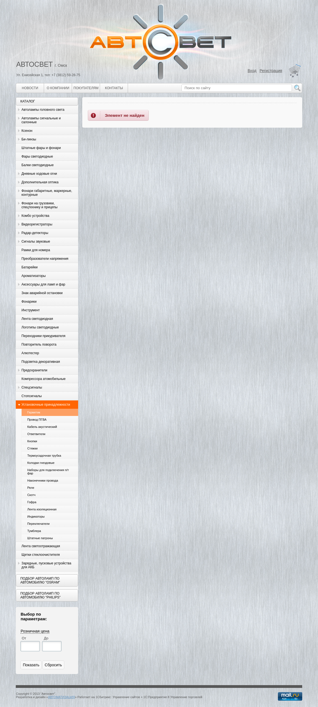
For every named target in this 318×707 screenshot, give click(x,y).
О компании (58, 88)
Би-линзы (28, 139)
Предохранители (34, 370)
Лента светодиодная (37, 319)
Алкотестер (30, 353)
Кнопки (32, 441)
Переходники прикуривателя (43, 336)
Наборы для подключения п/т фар (48, 471)
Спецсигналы (31, 387)
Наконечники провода (42, 480)
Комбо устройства (35, 216)
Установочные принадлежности (45, 405)
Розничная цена (34, 631)
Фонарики (28, 302)
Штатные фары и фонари (41, 148)
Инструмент (30, 310)
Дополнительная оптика (39, 182)
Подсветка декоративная (40, 362)
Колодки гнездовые (40, 462)
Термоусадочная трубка (44, 455)
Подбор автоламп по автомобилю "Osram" (40, 580)
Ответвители (36, 434)
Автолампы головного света (42, 110)
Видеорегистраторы (36, 224)
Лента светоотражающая (40, 546)
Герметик (33, 412)
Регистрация (271, 70)
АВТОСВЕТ (34, 64)
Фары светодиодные (37, 156)
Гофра (31, 502)
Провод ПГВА (36, 419)
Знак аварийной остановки (41, 293)
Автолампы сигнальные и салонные (41, 120)
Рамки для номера (35, 250)
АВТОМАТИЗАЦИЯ (61, 697)
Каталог (27, 101)
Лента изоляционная (42, 509)
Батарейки (29, 267)
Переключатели (38, 523)
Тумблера (34, 531)
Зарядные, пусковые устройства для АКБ (46, 565)
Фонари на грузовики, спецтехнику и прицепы (39, 205)
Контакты (114, 88)
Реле (30, 487)
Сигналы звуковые (35, 241)
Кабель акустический (42, 426)
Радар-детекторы (34, 233)
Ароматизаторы (33, 276)
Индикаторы (36, 516)
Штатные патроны (40, 538)
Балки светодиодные (37, 165)
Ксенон (26, 131)
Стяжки (32, 448)
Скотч (31, 495)
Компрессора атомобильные (43, 379)
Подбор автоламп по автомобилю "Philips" (40, 595)
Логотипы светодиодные (40, 327)
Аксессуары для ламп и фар (43, 284)
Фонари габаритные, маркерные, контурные (46, 193)
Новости (30, 88)
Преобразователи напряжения (44, 259)
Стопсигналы (31, 396)
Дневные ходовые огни (39, 174)
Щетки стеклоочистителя (40, 555)
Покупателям (85, 88)
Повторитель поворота (38, 344)
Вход (252, 70)
